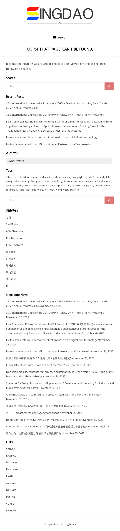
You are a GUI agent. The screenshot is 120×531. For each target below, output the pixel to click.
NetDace (11, 490)
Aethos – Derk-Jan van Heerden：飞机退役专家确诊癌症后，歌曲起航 (46, 426)
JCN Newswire (14, 238)
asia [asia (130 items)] (15, 177)
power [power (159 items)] (27, 185)
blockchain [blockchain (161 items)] (24, 177)
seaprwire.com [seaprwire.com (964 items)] (62, 185)
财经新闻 (11, 258)
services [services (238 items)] (76, 185)
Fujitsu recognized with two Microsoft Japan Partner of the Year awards (48, 144)
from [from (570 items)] (24, 181)
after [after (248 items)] (8, 177)
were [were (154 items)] (40, 189)
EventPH (11, 510)
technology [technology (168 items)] (12, 189)
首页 (8, 217)
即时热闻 (11, 265)
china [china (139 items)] (57, 177)
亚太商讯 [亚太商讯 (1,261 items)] (74, 189)
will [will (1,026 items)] (46, 189)
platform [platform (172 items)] (17, 185)
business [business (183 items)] (36, 177)
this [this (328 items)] (34, 189)
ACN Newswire (14, 231)
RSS (8, 286)
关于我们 (11, 279)
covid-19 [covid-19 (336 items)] (89, 177)
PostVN (10, 496)
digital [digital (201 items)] (105, 177)
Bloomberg (12, 462)
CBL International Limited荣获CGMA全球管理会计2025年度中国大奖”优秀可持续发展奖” (56, 114)
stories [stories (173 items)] (98, 185)
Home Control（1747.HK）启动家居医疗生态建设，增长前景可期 (43, 419)
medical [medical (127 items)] (99, 181)
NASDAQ (11, 455)
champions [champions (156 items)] (48, 177)
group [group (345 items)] (39, 181)
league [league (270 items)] (89, 181)
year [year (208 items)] (65, 189)
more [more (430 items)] (107, 181)
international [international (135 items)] (71, 181)
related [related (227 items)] (43, 185)
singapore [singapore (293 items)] (87, 185)
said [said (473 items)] (50, 185)
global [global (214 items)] (31, 181)
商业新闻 (11, 251)
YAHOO (10, 449)
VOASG (10, 503)
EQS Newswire (14, 245)
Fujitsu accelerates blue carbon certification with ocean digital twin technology (51, 137)
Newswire (12, 469)
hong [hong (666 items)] (60, 181)
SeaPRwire (12, 224)
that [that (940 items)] (22, 189)
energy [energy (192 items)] (10, 181)
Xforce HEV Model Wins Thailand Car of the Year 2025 (37, 365)
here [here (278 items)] (53, 181)
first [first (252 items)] (17, 181)
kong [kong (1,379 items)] (81, 181)
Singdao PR (70, 524)
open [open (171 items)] (9, 185)
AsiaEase (11, 483)
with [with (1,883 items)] (52, 189)
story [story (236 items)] (107, 185)
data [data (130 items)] (98, 177)
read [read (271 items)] (35, 185)
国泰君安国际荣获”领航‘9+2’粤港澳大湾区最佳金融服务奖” (38, 358)
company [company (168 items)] (67, 177)
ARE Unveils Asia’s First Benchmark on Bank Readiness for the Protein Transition (53, 394)
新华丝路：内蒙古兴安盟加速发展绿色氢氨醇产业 (33, 433)
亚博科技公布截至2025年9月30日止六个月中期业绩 (34, 406)
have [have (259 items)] (46, 181)
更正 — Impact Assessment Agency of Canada (32, 413)
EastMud (11, 476)
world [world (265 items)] (59, 189)
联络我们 (11, 272)
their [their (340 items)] (27, 189)
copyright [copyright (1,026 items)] (78, 177)
